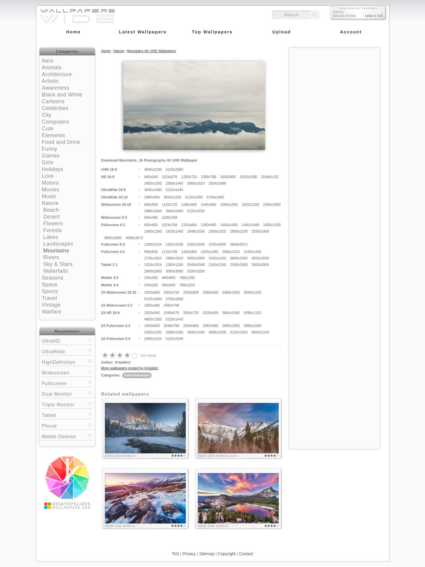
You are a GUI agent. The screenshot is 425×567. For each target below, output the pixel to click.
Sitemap (206, 553)
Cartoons (53, 101)
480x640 (168, 285)
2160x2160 (217, 265)
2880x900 (152, 197)
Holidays (52, 169)
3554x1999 (217, 183)
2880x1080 (252, 326)
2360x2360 (238, 265)
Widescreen (67, 372)
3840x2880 (113, 238)
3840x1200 (172, 197)
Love (48, 176)
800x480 (151, 218)
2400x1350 (153, 183)
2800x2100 (238, 231)
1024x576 (169, 177)
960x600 (151, 205)
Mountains (56, 251)
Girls (48, 162)
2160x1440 (252, 252)
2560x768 (171, 305)
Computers (55, 122)
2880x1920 (174, 258)
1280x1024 (153, 244)
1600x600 (152, 326)
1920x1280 (209, 252)
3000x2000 (196, 258)
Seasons (53, 278)
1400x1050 (229, 225)
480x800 (168, 278)
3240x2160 (217, 258)
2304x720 (171, 292)
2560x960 (210, 326)
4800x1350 (153, 319)
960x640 (151, 252)
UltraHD (67, 340)
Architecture (57, 74)
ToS (175, 553)
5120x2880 (174, 169)
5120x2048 (174, 339)
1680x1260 (153, 231)
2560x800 (191, 292)
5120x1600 (193, 197)
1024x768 (169, 225)
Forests (52, 230)
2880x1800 (153, 211)
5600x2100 (260, 332)
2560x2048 (196, 244)
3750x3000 (217, 244)
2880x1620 (196, 183)
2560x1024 (153, 339)
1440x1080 (250, 225)
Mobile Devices (59, 436)
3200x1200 (153, 332)
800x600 (151, 225)
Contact (246, 553)
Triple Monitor (67, 404)
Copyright (227, 553)
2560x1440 (174, 183)
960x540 (151, 177)
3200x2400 (260, 231)
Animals (52, 67)
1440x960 (189, 252)
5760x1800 (215, 197)
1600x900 (228, 177)
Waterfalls (55, 271)
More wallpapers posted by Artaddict (129, 368)
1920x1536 (174, 244)
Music (49, 196)
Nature (50, 203)
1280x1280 (174, 265)
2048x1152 (270, 177)
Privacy (189, 553)
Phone (67, 425)
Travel (49, 298)
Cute (48, 129)
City (47, 115)
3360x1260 (174, 332)
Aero (48, 61)
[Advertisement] (334, 87)
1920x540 (152, 313)
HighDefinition (67, 362)
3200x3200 (196, 271)
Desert (51, 217)
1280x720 (189, 177)
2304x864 (191, 326)
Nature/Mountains (137, 375)
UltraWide (67, 351)
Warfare (52, 312)
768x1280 (187, 278)
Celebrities (55, 108)
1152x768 (169, 252)
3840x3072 (238, 244)
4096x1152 (252, 313)
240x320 (151, 285)
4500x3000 (260, 258)
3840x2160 (153, 169)
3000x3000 (174, 271)
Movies (51, 190)
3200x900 (210, 313)
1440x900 (208, 205)
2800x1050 (231, 326)
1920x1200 (250, 205)
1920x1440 (174, 231)
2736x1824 (153, 258)
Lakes (50, 237)
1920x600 (152, 292)
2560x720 (191, 313)
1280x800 (189, 205)
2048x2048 (196, 265)
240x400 (151, 278)
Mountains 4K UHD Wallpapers (151, 51)
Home (106, 51)
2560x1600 (272, 205)
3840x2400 (174, 211)
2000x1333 (231, 252)
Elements (53, 135)
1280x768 (169, 218)
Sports (50, 291)
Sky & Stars (58, 264)
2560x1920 (217, 231)
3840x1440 (196, 332)
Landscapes (58, 244)
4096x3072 (134, 238)
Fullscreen (67, 383)
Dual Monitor (67, 393)
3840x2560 (238, 258)
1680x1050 (229, 205)
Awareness (55, 88)
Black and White (62, 95)
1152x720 (169, 205)
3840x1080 (153, 190)
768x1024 (187, 285)
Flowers (53, 223)
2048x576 (171, 313)
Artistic (50, 81)
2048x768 (171, 326)
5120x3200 (196, 211)
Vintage (51, 305)
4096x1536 (217, 332)
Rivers (51, 257)
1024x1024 (153, 265)
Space (50, 284)
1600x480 (152, 305)
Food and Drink (61, 142)
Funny (50, 149)
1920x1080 (248, 177)
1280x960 (208, 225)
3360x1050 (231, 292)
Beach (51, 210)
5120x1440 (174, 190)
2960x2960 (153, 271)
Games (51, 156)
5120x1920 (238, 332)
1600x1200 (272, 225)
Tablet (67, 415)
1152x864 (189, 225)
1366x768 (208, 177)
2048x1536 (196, 231)
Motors (50, 183)
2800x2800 (260, 265)
